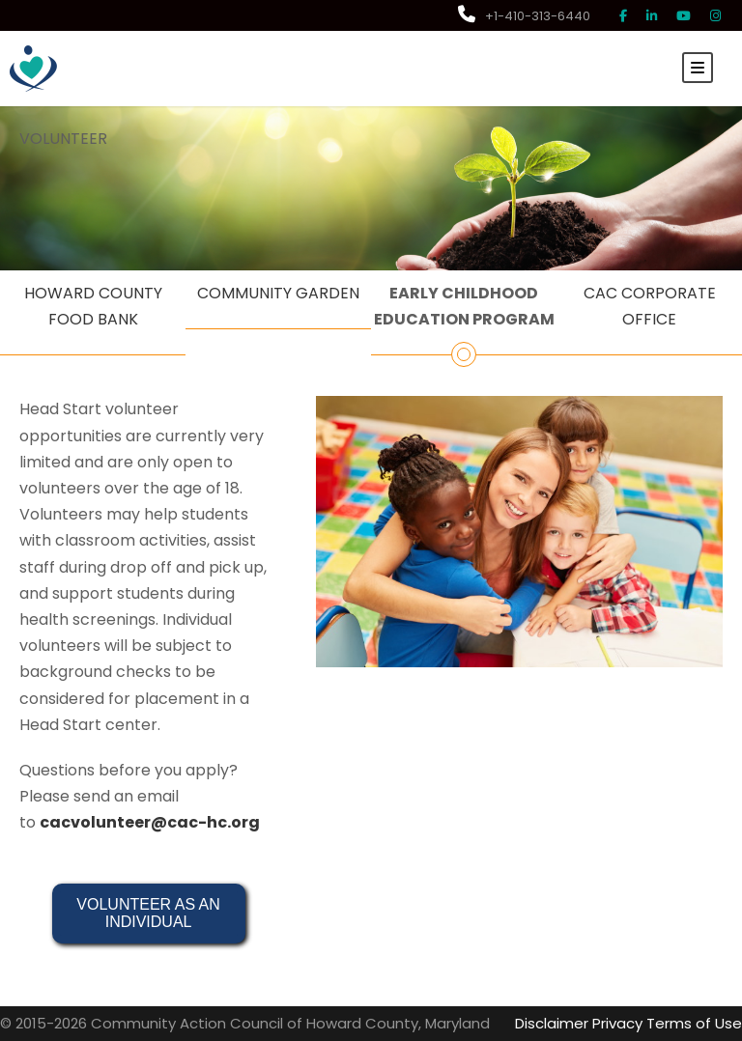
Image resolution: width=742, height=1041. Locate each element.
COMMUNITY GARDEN (278, 293)
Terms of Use (694, 1023)
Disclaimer (551, 1023)
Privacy (617, 1023)
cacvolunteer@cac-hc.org (150, 822)
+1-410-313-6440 (524, 16)
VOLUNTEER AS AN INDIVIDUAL (150, 913)
